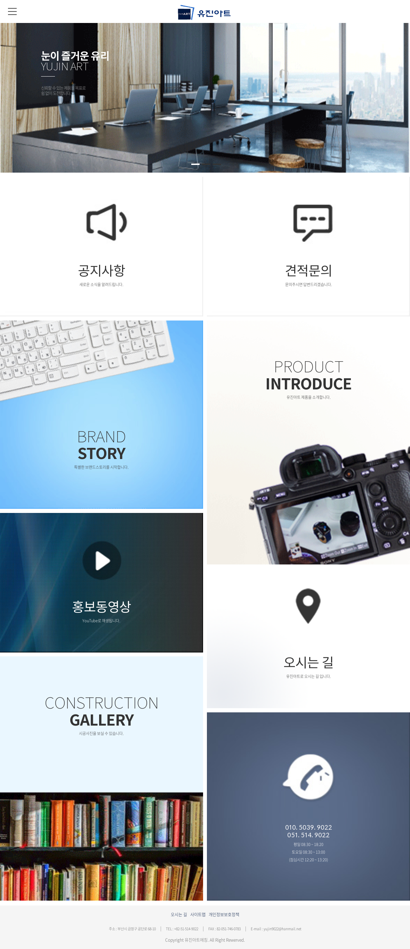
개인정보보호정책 (224, 914)
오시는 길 (179, 914)
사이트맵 (198, 914)
